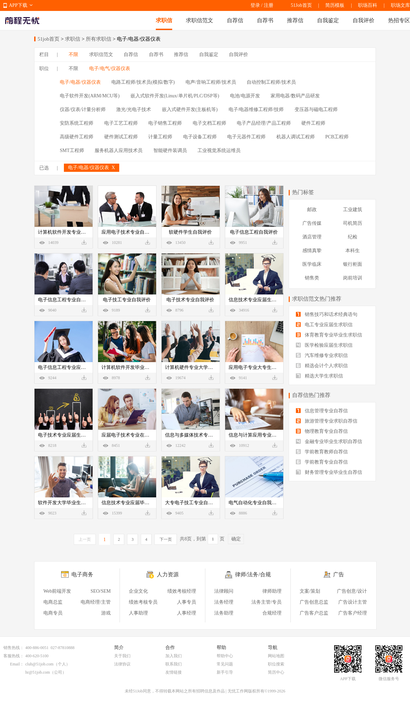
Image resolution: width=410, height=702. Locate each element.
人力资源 (168, 574)
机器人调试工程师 (295, 136)
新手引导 (225, 672)
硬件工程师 (313, 123)
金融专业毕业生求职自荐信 (329, 441)
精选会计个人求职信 (322, 365)
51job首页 (48, 39)
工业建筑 (352, 209)
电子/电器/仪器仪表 (80, 82)
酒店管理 (312, 236)
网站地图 (276, 655)
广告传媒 (312, 223)
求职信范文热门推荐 (316, 299)
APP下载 (18, 5)
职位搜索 (276, 664)
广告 (338, 574)
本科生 (352, 250)
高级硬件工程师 (76, 136)
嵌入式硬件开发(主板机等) (190, 109)
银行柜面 (352, 264)
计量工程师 (160, 136)
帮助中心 (225, 655)
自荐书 (265, 20)
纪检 (352, 236)
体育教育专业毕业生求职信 (329, 335)
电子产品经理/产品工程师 (264, 123)
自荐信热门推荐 (311, 395)
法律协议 (122, 664)
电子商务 (82, 574)
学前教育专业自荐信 (322, 462)
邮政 (312, 209)
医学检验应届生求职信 (324, 345)
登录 (255, 5)
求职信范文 (199, 20)
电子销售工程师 (165, 123)
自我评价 (363, 20)
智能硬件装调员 (170, 150)
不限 (73, 54)
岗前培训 (352, 277)
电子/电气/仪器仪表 (109, 68)
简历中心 (276, 672)
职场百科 (367, 5)
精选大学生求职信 (319, 375)
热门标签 (303, 192)
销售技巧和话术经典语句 (326, 314)
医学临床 (312, 264)
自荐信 (235, 20)
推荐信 (295, 20)
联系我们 (173, 664)
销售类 (312, 277)
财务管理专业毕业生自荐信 (329, 472)
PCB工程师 (336, 136)
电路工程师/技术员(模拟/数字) (143, 82)
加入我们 (173, 655)
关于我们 (122, 655)
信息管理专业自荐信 (322, 410)
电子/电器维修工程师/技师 (256, 109)
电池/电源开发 (245, 95)
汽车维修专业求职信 (322, 355)
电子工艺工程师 (121, 123)
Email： (17, 664)
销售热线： (13, 647)
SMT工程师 (72, 150)
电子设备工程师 (200, 136)
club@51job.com (39, 664)
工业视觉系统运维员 (219, 150)
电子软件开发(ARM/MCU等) (90, 95)
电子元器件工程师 (246, 136)
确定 (236, 538)
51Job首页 (301, 5)
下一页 (166, 539)
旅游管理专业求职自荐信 (326, 421)
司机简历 (352, 223)
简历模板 (334, 5)
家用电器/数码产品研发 (295, 95)
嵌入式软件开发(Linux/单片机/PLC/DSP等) (175, 95)
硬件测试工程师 (121, 136)
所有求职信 (98, 39)
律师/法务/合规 (253, 574)
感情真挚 (312, 250)
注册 (268, 5)
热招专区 (399, 20)
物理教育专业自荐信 (322, 431)
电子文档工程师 (209, 123)
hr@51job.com (37, 672)
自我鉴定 (328, 20)
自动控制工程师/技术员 (271, 82)
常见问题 (225, 664)
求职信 (164, 20)
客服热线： (13, 655)
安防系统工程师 (76, 123)
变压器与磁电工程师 (316, 109)
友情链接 (173, 672)
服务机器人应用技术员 (118, 150)
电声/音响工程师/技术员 (211, 82)
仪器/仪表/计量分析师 (83, 109)
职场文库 (400, 5)
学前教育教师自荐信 (322, 451)
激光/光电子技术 (133, 109)
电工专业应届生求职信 (324, 324)
